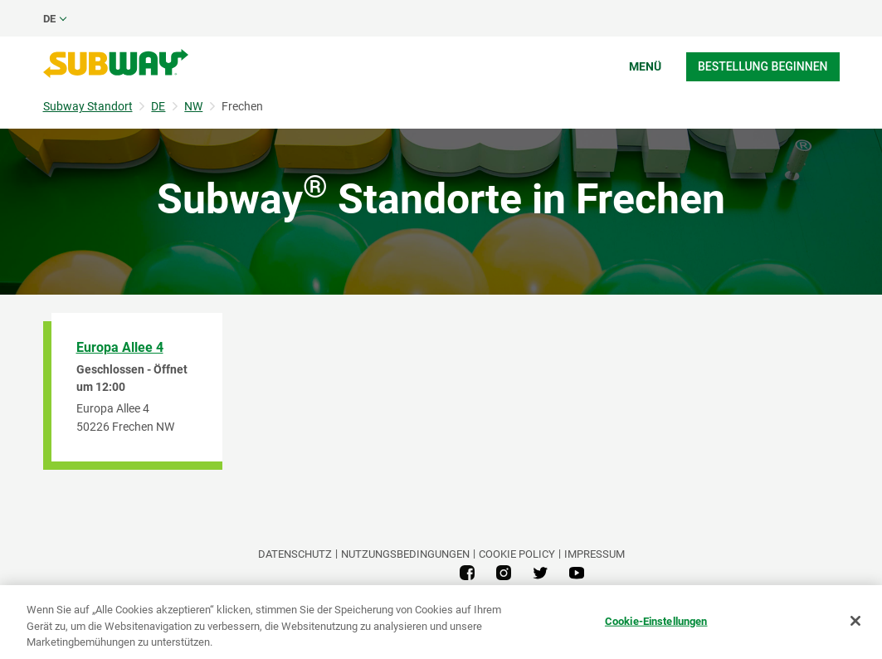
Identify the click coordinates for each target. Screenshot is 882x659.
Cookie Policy (517, 554)
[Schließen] (855, 621)
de (49, 18)
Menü (645, 66)
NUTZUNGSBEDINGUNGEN (405, 554)
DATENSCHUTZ (295, 554)
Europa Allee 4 (119, 347)
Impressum (594, 554)
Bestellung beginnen (763, 66)
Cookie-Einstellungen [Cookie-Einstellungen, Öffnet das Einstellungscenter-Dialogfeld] (656, 620)
